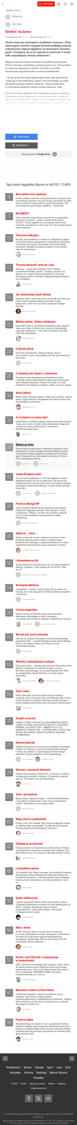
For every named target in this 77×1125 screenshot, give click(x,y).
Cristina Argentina (26, 602)
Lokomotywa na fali (27, 553)
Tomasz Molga (27, 700)
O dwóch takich (24, 341)
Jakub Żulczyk (27, 277)
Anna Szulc (44, 456)
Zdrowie (39, 1059)
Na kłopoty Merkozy (27, 577)
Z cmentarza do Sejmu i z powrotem (36, 365)
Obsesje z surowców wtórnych (33, 762)
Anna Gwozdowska (48, 616)
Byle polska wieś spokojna (31, 186)
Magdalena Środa (28, 399)
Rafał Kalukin (27, 355)
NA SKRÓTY (22, 206)
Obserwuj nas (34, 146)
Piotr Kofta (26, 776)
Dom (68, 1059)
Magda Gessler (27, 939)
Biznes (27, 1059)
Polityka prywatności (38, 1080)
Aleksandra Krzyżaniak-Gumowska (34, 567)
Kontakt (23, 1076)
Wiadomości (13, 1059)
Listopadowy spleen (27, 860)
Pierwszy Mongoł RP (28, 496)
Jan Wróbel (26, 1002)
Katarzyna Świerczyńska (30, 542)
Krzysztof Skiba (27, 1031)
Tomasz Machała (28, 331)
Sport (50, 1059)
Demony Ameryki (25, 735)
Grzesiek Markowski (29, 972)
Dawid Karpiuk (27, 752)
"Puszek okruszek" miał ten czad (35, 257)
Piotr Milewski (27, 644)
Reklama (51, 1076)
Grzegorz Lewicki (48, 752)
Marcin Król (26, 427)
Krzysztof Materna (28, 247)
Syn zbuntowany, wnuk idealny (33, 287)
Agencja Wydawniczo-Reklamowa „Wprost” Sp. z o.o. (38, 1106)
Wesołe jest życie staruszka (32, 627)
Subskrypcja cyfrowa (37, 1076)
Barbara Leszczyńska (29, 515)
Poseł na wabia (24, 1012)
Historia (28, 1065)
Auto (59, 1059)
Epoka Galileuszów (27, 890)
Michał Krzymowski (29, 304)
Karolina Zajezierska (52, 673)
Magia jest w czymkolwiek (31, 811)
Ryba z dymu (23, 920)
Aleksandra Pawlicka (48, 486)
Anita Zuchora (27, 486)
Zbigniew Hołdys (28, 910)
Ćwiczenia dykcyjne (27, 227)
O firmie (14, 1076)
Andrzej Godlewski (28, 592)
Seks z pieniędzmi (26, 786)
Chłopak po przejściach (29, 836)
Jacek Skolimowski (29, 850)
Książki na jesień (25, 710)
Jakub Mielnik (27, 616)
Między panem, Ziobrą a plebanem (35, 314)
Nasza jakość (23, 385)
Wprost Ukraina (58, 1065)
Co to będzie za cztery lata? (32, 409)
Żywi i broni (22, 683)
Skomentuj (58, 137)
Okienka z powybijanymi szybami (35, 654)
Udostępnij (23, 137)
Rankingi (41, 1065)
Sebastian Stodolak (29, 673)
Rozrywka (15, 1065)
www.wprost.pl (53, 1118)
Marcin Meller (27, 880)
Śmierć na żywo (25, 437)
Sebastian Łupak (28, 801)
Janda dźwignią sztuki (28, 466)
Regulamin (62, 1076)
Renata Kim (26, 456)
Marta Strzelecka (28, 826)
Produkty (38, 1070)
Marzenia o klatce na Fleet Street (35, 982)
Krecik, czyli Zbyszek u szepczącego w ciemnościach (37, 951)
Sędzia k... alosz (25, 525)
